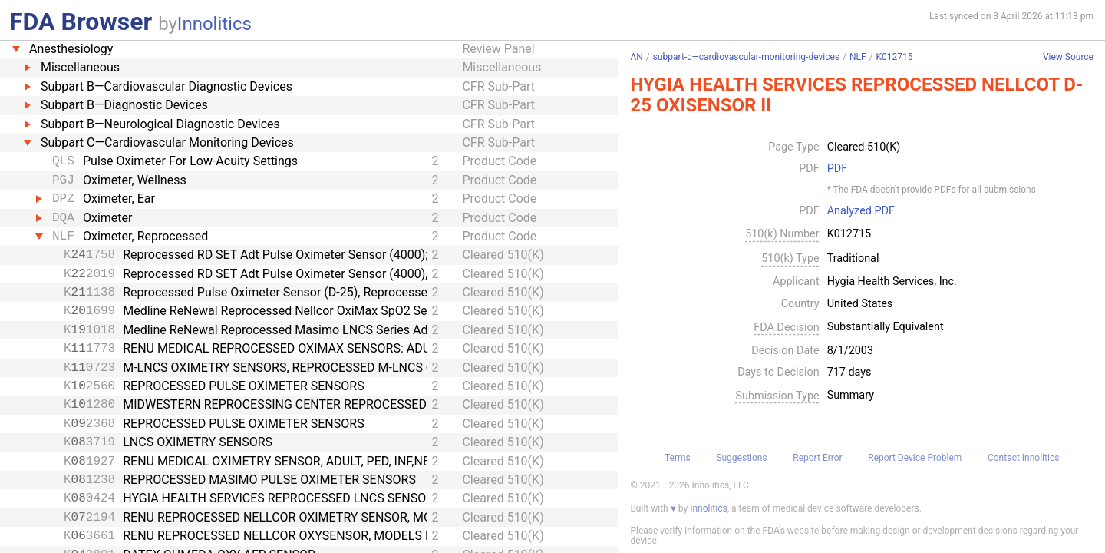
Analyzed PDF (861, 211)
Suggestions (741, 457)
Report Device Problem (915, 457)
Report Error (817, 457)
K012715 (894, 56)
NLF (857, 56)
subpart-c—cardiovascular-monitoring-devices (746, 56)
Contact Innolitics (1023, 457)
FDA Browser (80, 21)
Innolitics (214, 24)
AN (636, 56)
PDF (837, 169)
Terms (678, 457)
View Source (1068, 57)
